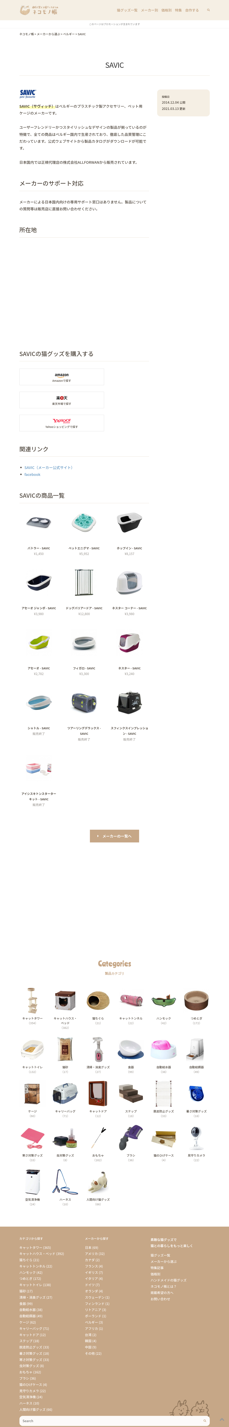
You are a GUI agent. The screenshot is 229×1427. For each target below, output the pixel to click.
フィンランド (94, 1280)
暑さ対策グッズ (30, 1330)
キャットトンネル (32, 1243)
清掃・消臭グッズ (32, 1274)
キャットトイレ (30, 1261)
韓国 (88, 1317)
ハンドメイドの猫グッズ (168, 1257)
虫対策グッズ (29, 1342)
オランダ (91, 1267)
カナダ (90, 1236)
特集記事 (157, 1244)
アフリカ (91, 1305)
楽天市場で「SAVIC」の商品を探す (118, 377)
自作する (192, 10)
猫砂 (22, 1267)
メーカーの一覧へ (117, 813)
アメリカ (91, 1230)
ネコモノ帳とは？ (163, 1263)
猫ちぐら (26, 1236)
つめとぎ (26, 1255)
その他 (90, 1330)
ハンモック (27, 1249)
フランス (91, 1243)
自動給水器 (27, 1286)
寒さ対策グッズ (30, 1336)
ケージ (24, 1299)
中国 (88, 1324)
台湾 (88, 1311)
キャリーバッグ (30, 1305)
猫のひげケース (30, 1361)
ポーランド (93, 1292)
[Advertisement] (114, 868)
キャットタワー (30, 1224)
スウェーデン (94, 1274)
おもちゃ (26, 1348)
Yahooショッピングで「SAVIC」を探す (50, 400)
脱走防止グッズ (30, 1324)
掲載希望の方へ (161, 1269)
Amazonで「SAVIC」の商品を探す (50, 377)
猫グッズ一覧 (130, 10)
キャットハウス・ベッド (37, 1230)
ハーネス (26, 1380)
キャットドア (29, 1311)
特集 (179, 10)
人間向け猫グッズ (32, 1386)
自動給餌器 (27, 1292)
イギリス (91, 1249)
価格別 (168, 10)
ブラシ (24, 1355)
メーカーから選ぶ (163, 1238)
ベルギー (91, 1299)
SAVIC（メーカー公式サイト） (49, 444)
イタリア (91, 1255)
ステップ (26, 1317)
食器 (22, 1280)
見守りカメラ (29, 1367)
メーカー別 (151, 10)
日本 (88, 1224)
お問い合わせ (160, 1275)
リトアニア (93, 1286)
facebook (32, 451)
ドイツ (90, 1261)
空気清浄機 (27, 1373)
